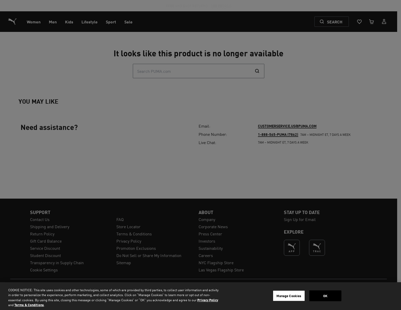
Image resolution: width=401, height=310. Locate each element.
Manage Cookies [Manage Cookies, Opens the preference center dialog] (289, 295)
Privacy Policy (207, 299)
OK (325, 295)
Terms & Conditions (29, 304)
